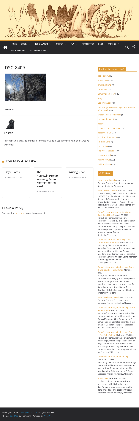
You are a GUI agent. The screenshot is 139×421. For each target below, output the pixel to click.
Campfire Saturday (106, 94)
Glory (100, 98)
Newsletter (88, 44)
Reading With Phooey (107, 137)
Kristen (59, 44)
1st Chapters (41, 44)
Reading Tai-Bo (104, 132)
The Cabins (103, 146)
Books (24, 44)
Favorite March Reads (107, 190)
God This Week (104, 103)
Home (14, 44)
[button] (29, 44)
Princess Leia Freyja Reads (109, 128)
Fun (73, 44)
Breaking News (104, 85)
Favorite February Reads (109, 297)
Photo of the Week (106, 119)
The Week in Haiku (106, 150)
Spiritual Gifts (104, 141)
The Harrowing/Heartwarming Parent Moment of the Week (47, 179)
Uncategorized (104, 155)
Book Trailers (18, 50)
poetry (100, 123)
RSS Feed (106, 173)
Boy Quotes (12, 172)
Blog (100, 44)
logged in (20, 213)
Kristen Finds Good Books (109, 114)
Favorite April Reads (107, 180)
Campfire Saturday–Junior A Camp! (113, 356)
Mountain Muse (38, 50)
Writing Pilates (104, 164)
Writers (112, 44)
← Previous (8, 109)
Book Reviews (104, 76)
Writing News (77, 172)
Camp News (103, 89)
